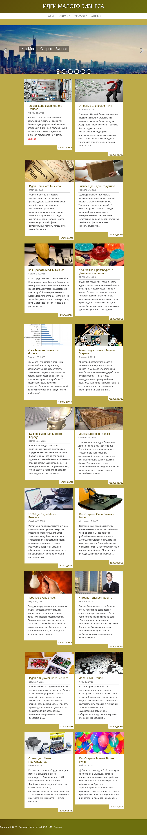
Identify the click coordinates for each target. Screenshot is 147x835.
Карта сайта (80, 16)
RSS (44, 827)
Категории (64, 16)
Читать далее (43, 57)
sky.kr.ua (32, 139)
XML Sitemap (55, 827)
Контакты (96, 16)
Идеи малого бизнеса (73, 6)
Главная (50, 16)
